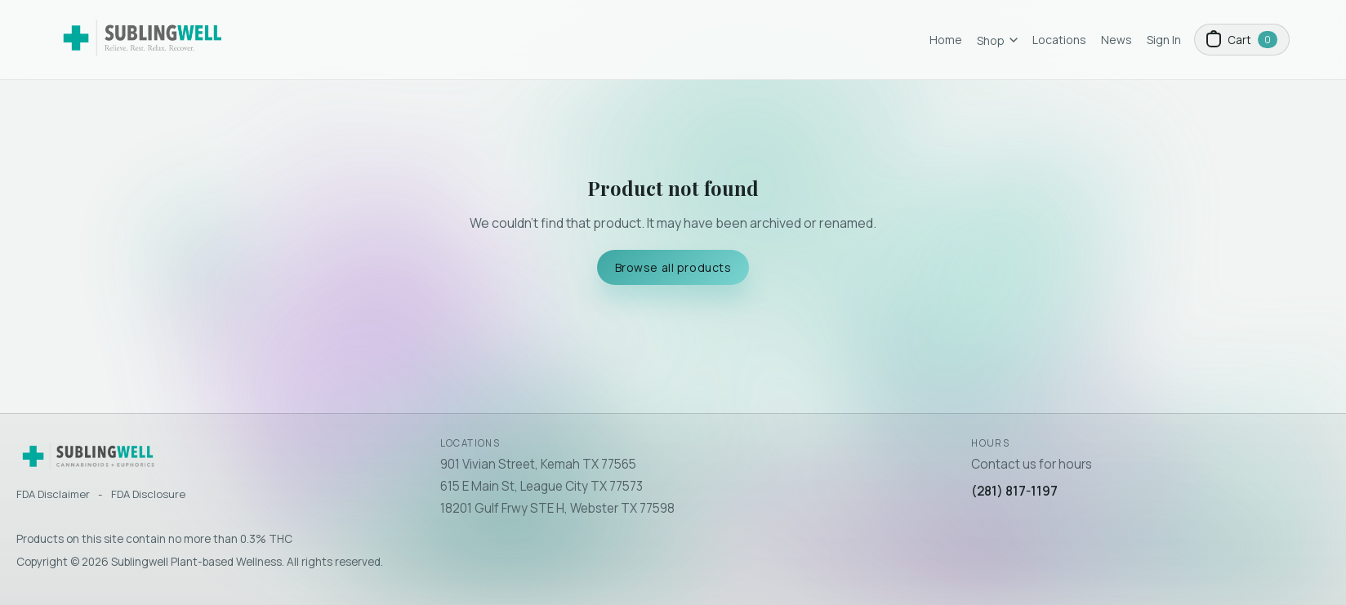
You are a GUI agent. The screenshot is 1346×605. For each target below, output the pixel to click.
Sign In (1164, 39)
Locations (1059, 39)
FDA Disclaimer (53, 494)
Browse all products (673, 267)
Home (945, 39)
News (1116, 39)
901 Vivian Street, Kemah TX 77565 (538, 464)
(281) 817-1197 (1014, 491)
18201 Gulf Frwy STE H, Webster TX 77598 (557, 508)
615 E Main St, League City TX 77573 (541, 486)
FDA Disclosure (148, 494)
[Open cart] (1242, 40)
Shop (997, 40)
